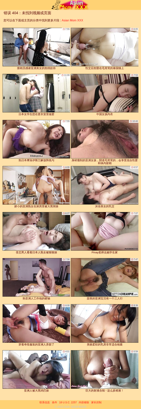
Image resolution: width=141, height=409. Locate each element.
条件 (54, 402)
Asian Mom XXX (72, 20)
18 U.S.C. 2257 (68, 402)
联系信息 (44, 402)
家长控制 (96, 402)
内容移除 (84, 402)
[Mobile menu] (3, 5)
